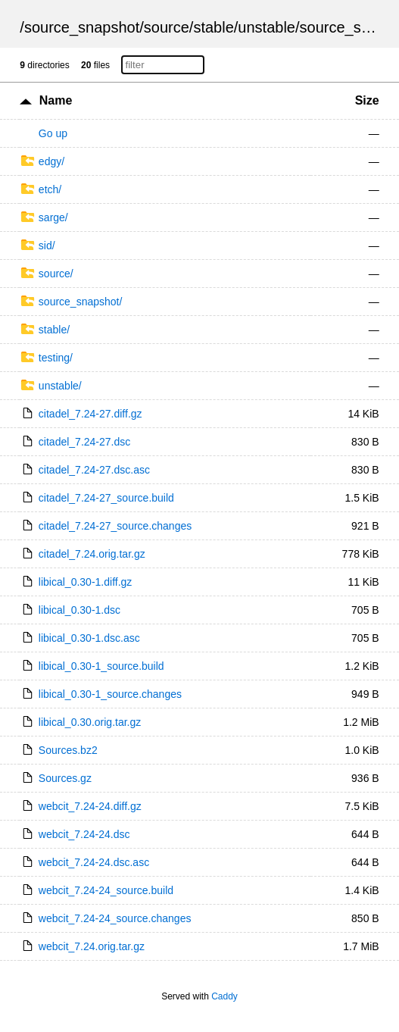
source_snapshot (81, 27)
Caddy (224, 996)
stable (213, 27)
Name (56, 100)
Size (367, 100)
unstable (266, 27)
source (166, 27)
